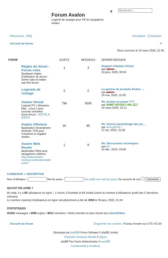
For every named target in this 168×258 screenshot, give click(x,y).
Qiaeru (103, 237)
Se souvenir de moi (131, 179)
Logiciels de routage (30, 91)
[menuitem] (28, 36)
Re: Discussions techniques (119, 143)
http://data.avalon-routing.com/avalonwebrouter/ (36, 159)
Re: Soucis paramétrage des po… (123, 123)
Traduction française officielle (80, 237)
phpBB (74, 232)
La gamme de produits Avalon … (122, 89)
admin (110, 69)
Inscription (35, 173)
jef (107, 146)
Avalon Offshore (34, 124)
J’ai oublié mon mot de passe (100, 179)
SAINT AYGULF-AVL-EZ (121, 104)
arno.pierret (113, 126)
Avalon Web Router (30, 145)
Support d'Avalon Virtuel (117, 66)
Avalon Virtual (32, 102)
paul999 (105, 241)
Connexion (15, 173)
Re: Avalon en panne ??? (117, 101)
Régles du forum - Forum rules (35, 68)
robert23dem (116, 213)
